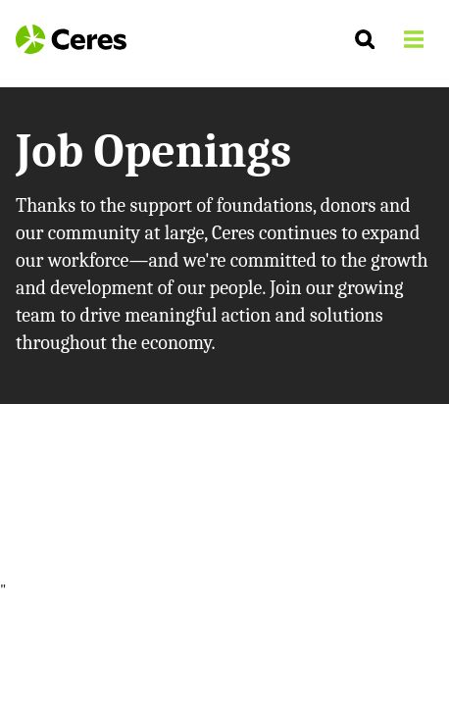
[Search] (364, 39)
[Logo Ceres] (71, 39)
